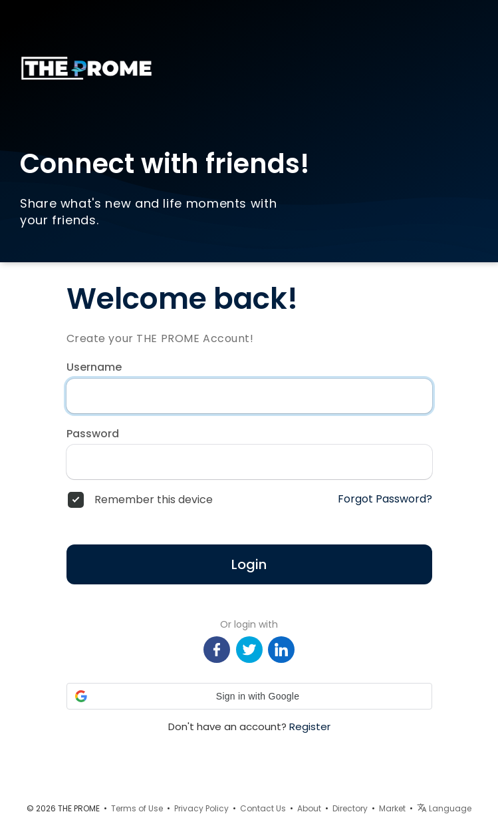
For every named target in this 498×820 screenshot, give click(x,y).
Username (94, 367)
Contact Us (263, 808)
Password (92, 434)
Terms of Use (137, 808)
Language (444, 808)
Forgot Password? (385, 499)
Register (309, 726)
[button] (249, 696)
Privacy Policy (201, 808)
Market (392, 808)
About (309, 808)
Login (249, 564)
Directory (350, 808)
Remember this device (153, 500)
